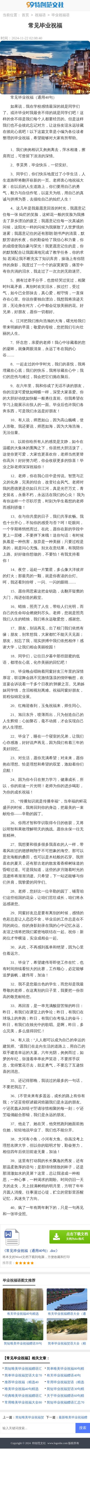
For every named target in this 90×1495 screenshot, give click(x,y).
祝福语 (40, 15)
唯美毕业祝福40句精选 (22, 1389)
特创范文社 (39, 1443)
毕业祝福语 (60, 15)
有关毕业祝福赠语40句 (64, 1375)
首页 (25, 15)
